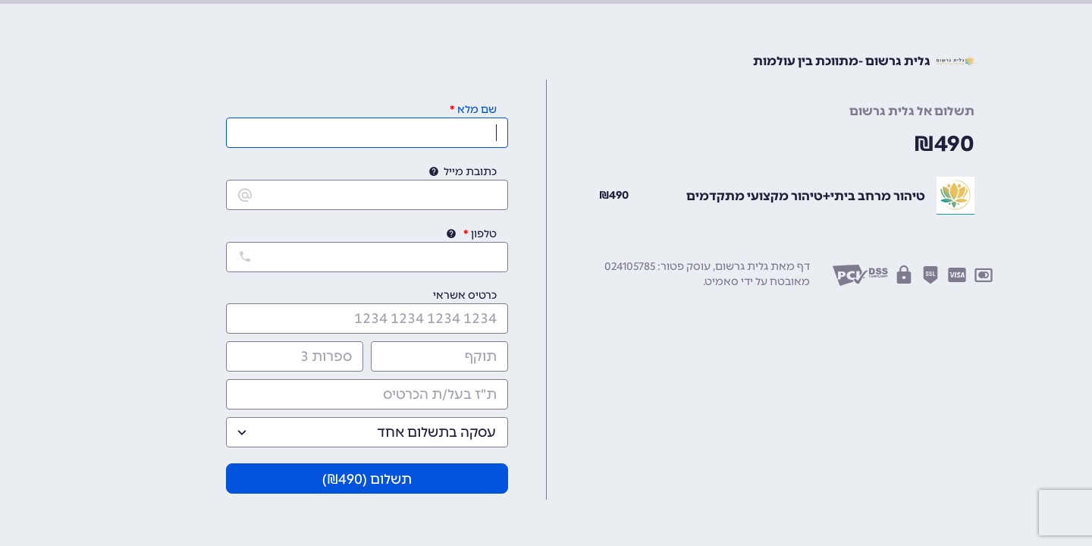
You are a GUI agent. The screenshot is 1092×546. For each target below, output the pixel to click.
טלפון (484, 234)
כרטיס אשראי (465, 295)
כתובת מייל (470, 171)
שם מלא (477, 109)
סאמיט (722, 281)
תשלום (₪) (367, 479)
